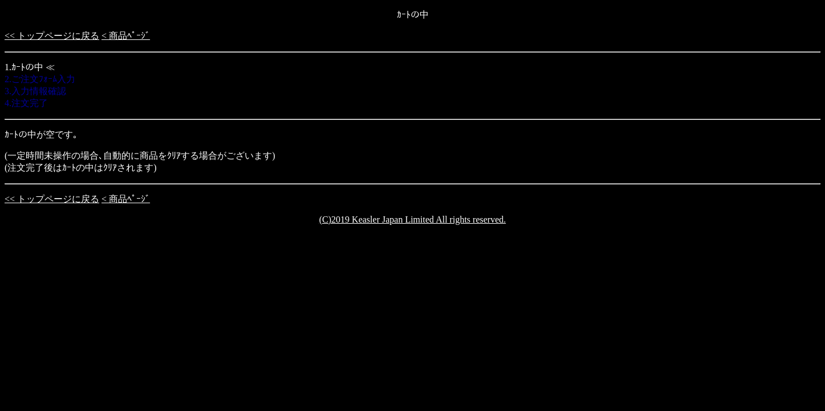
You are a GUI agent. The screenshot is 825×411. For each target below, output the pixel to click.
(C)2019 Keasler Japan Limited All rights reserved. (412, 219)
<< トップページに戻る (52, 36)
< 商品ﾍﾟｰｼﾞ (125, 36)
